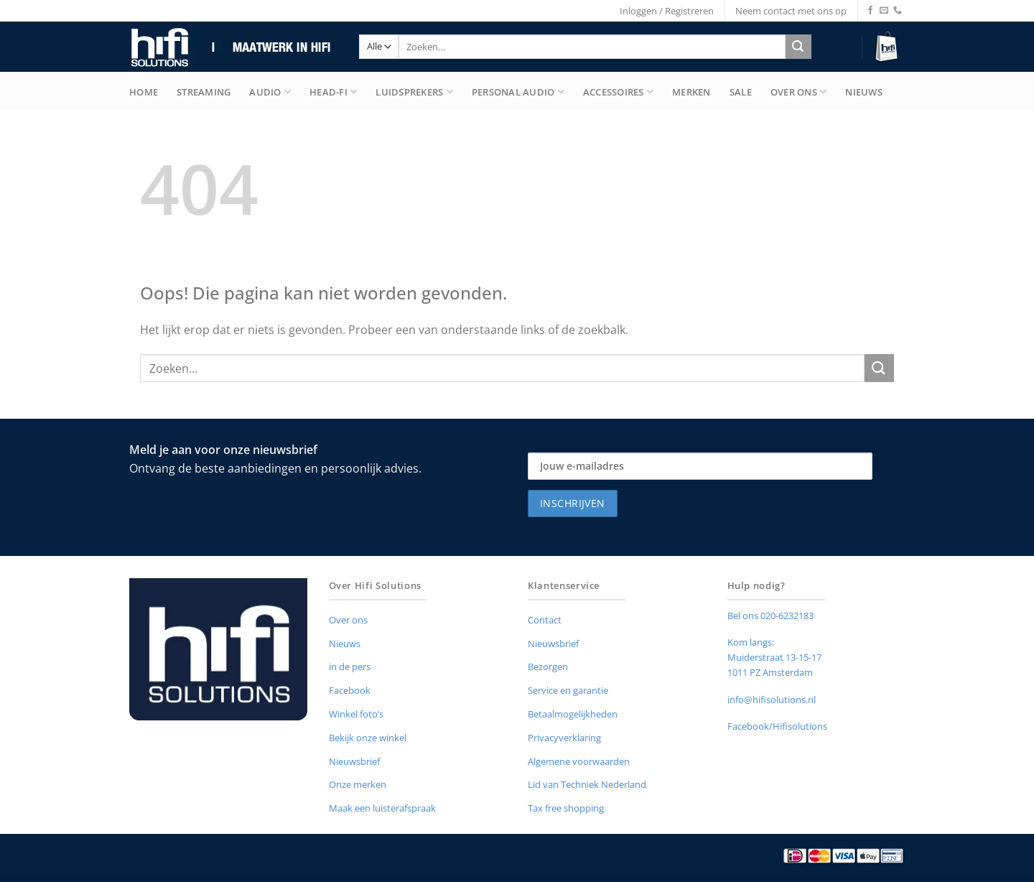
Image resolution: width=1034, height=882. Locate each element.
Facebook (350, 690)
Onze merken (357, 784)
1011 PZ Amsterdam (770, 672)
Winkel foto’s (356, 713)
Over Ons (798, 91)
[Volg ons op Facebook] (870, 11)
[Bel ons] (897, 11)
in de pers (350, 666)
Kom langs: (750, 642)
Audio (270, 91)
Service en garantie (568, 690)
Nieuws (863, 91)
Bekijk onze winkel (367, 737)
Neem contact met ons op (791, 10)
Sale (741, 91)
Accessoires (618, 91)
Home (143, 91)
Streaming (203, 91)
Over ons (348, 619)
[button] (888, 47)
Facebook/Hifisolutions (777, 726)
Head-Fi (333, 91)
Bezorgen (548, 666)
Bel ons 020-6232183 (770, 615)
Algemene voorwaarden (579, 761)
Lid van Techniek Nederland (587, 784)
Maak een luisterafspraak (382, 808)
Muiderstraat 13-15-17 (774, 657)
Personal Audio (518, 91)
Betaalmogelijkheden (573, 713)
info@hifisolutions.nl (771, 699)
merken (691, 91)
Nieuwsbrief (354, 761)
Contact (545, 619)
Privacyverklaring (564, 737)
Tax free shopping (566, 808)
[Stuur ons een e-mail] (884, 11)
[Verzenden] (798, 46)
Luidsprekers (414, 91)
